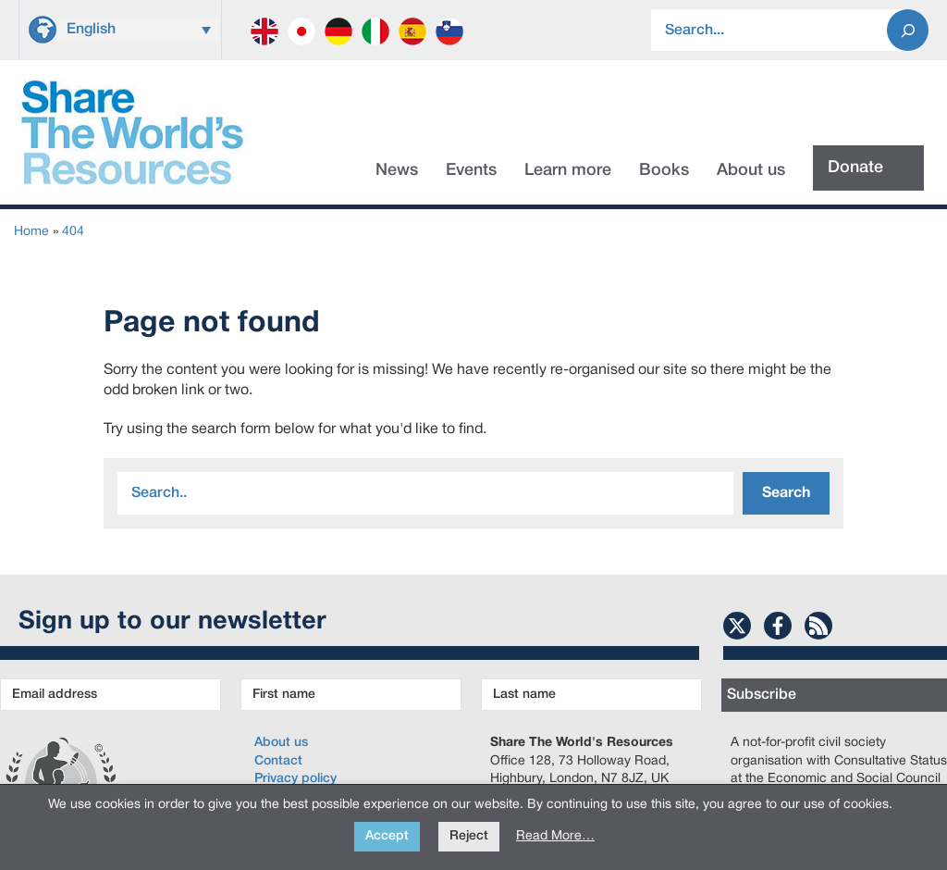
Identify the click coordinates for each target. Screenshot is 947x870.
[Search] (908, 30)
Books (664, 170)
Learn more (567, 170)
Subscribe (761, 695)
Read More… (555, 836)
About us (751, 170)
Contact (278, 761)
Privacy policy (295, 779)
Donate (855, 167)
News (396, 170)
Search (786, 493)
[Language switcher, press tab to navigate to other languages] (138, 30)
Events (471, 170)
